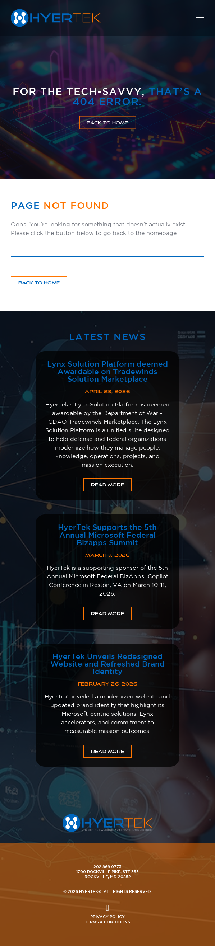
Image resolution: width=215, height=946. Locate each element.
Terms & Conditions (107, 921)
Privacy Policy (107, 916)
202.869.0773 (107, 866)
